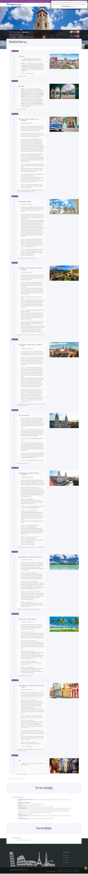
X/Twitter (65, 860)
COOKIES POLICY (75, 871)
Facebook (65, 855)
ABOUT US (65, 870)
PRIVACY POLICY (67, 871)
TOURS (70, 870)
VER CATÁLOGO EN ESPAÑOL (30, 1)
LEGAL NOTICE (59, 871)
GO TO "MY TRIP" (40, 1)
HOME (60, 870)
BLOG (78, 870)
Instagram (65, 858)
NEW (38, 4)
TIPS (74, 870)
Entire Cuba (18, 32)
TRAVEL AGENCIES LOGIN (50, 871)
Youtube (65, 862)
